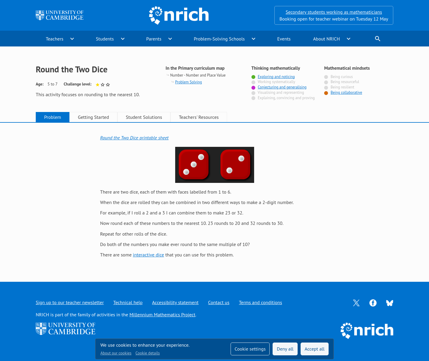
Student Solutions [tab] (144, 117)
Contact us (218, 302)
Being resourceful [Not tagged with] (345, 81)
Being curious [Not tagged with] (342, 76)
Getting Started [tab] (93, 117)
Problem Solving (188, 82)
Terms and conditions (260, 302)
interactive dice (148, 255)
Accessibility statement (175, 302)
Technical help (127, 302)
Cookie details (148, 353)
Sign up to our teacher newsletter (70, 302)
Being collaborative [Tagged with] (346, 92)
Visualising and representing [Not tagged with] (281, 92)
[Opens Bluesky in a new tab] (389, 303)
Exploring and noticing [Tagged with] (276, 76)
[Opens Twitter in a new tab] (356, 302)
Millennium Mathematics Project (162, 315)
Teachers (54, 39)
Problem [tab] (52, 117)
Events (283, 39)
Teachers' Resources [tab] (199, 117)
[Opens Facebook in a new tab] (373, 302)
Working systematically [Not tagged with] (276, 81)
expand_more (72, 38)
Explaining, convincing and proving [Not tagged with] (286, 97)
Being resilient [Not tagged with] (342, 87)
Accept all (315, 349)
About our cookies (115, 353)
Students (105, 39)
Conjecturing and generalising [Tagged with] (282, 87)
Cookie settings (249, 349)
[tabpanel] (214, 196)
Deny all (285, 349)
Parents (153, 39)
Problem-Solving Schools (219, 39)
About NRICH (326, 39)
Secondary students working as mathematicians (334, 12)
